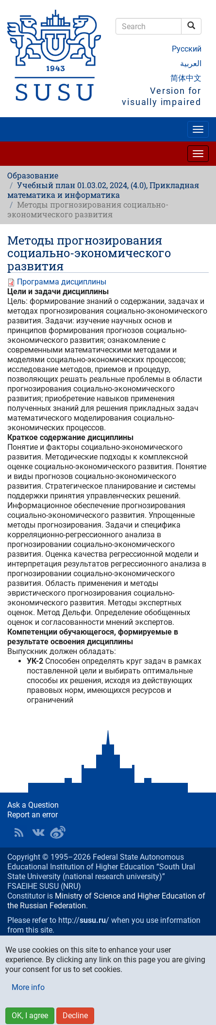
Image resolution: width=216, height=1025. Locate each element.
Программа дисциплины (61, 281)
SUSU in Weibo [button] (58, 832)
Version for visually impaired (161, 96)
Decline (75, 1015)
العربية (190, 63)
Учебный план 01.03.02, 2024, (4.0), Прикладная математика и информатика (103, 190)
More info (28, 987)
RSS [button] (19, 832)
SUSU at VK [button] (38, 832)
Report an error (32, 814)
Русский (186, 48)
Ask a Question (33, 805)
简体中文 (185, 78)
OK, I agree (30, 1015)
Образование (32, 175)
